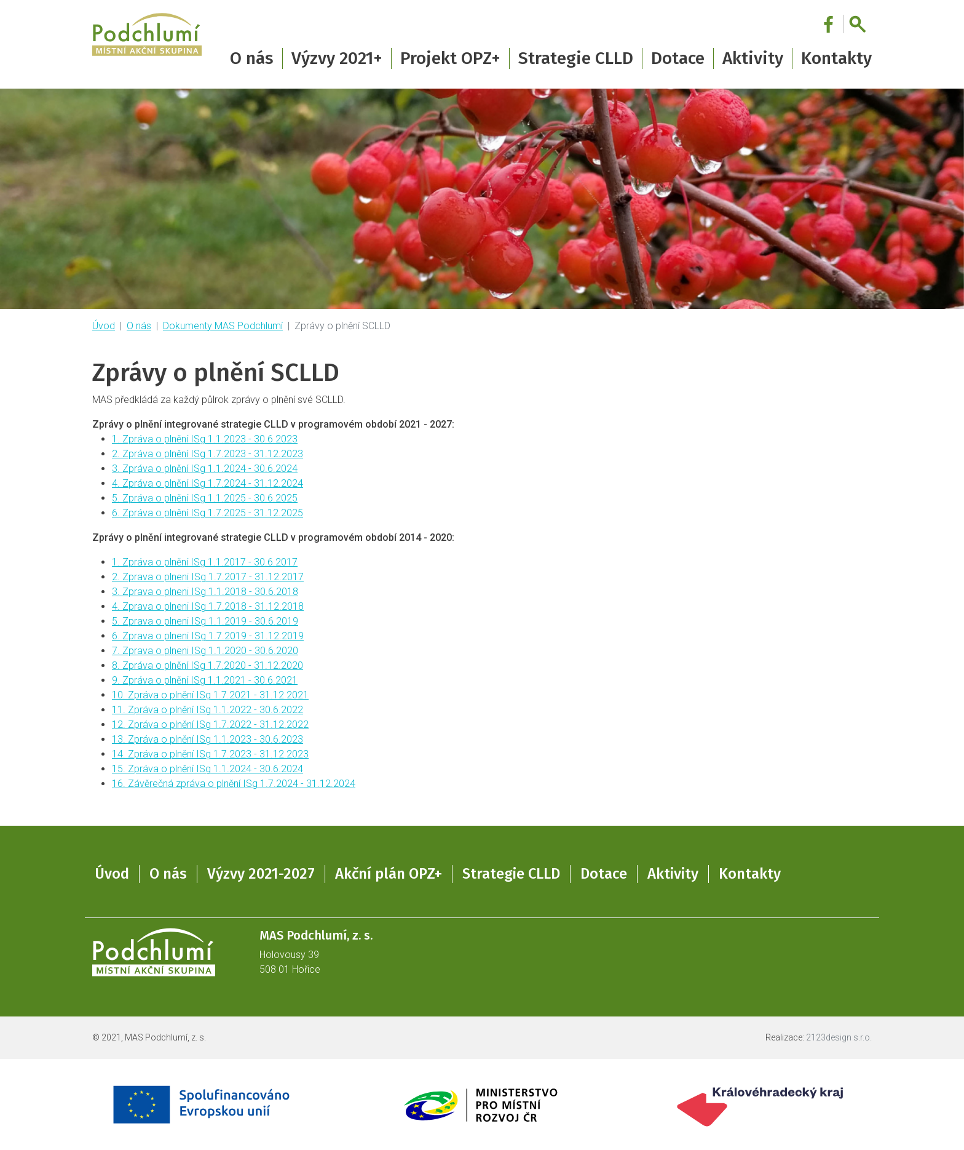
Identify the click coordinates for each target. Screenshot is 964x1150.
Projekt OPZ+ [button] (450, 58)
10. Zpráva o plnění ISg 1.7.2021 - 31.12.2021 (210, 695)
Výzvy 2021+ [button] (336, 58)
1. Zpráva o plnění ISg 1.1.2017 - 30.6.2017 (205, 562)
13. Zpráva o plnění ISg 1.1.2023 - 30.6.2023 (207, 739)
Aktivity (672, 873)
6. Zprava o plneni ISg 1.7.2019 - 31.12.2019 (208, 636)
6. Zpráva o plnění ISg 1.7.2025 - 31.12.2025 (207, 513)
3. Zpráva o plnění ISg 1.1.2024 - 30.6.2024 (205, 468)
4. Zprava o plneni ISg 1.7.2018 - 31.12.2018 (208, 606)
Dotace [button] (678, 58)
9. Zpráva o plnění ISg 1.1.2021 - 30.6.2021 (205, 680)
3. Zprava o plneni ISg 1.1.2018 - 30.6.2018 (205, 591)
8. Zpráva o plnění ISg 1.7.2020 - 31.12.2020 (207, 665)
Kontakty (836, 58)
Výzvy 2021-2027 (261, 873)
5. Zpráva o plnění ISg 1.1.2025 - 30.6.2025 (205, 498)
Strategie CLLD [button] (575, 58)
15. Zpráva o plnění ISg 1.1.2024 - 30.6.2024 (207, 769)
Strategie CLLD (511, 873)
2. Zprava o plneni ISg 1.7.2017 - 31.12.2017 (208, 577)
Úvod (103, 326)
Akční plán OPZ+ (388, 873)
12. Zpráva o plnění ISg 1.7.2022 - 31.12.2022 (210, 724)
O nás (139, 326)
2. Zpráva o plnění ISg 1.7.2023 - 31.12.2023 (207, 454)
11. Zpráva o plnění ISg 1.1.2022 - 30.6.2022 (207, 710)
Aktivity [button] (752, 58)
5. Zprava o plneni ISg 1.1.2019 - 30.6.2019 (205, 621)
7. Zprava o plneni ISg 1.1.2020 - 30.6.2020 (205, 651)
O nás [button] (252, 58)
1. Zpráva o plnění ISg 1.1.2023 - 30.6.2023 (205, 439)
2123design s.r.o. (839, 1037)
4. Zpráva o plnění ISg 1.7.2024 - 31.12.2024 (207, 483)
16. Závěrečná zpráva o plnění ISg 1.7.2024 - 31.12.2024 (233, 783)
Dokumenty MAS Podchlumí (223, 326)
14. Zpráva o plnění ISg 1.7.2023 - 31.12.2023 (210, 754)
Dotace (603, 873)
